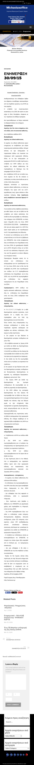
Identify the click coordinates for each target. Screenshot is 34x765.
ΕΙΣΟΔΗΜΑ (7, 69)
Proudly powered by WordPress (10, 763)
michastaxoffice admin (13, 84)
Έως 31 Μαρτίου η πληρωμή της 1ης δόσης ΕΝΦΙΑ (15, 629)
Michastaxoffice (17, 7)
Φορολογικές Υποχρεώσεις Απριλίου (14, 607)
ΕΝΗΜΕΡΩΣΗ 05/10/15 (16, 647)
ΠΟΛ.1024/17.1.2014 (12, 309)
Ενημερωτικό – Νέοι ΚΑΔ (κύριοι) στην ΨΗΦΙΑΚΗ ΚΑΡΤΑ (14, 618)
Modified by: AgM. (22, 763)
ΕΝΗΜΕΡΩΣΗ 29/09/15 (15, 639)
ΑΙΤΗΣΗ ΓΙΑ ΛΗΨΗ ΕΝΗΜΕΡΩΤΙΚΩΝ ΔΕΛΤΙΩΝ (13, 1)
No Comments (8, 85)
